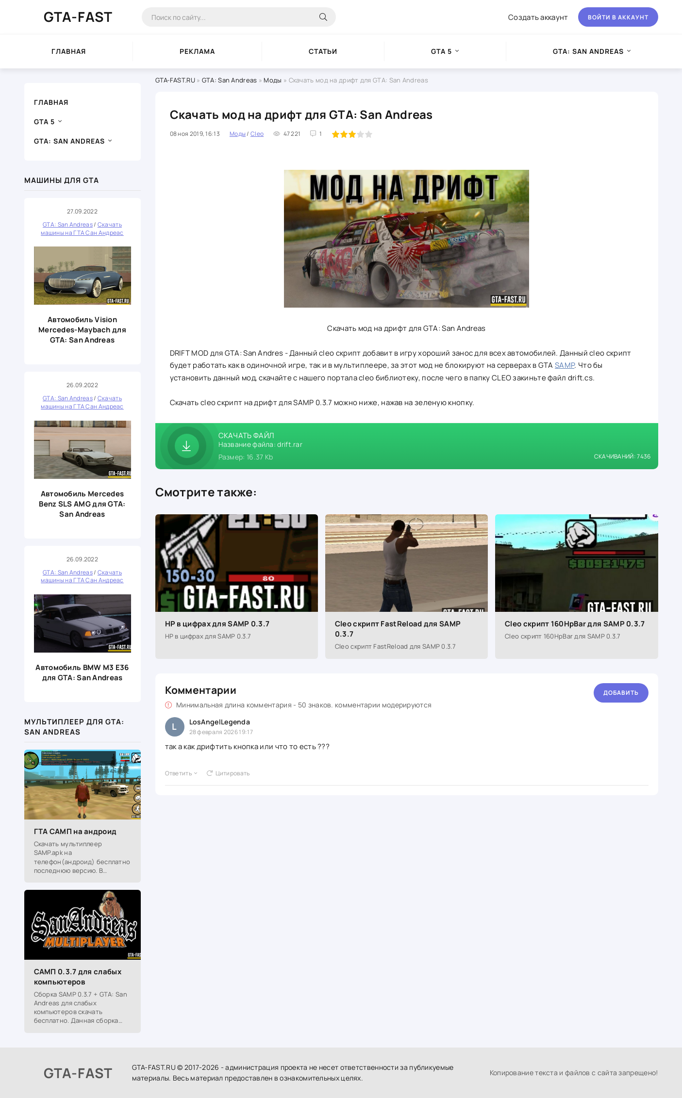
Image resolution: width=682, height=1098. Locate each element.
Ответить (181, 773)
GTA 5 (441, 51)
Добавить (621, 692)
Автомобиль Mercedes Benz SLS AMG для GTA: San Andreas (82, 504)
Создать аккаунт (538, 17)
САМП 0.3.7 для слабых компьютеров (77, 977)
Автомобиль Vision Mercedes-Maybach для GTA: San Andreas (82, 329)
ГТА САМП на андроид (75, 831)
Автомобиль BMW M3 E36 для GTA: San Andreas (82, 672)
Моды (273, 80)
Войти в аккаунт (618, 17)
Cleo (257, 134)
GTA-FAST (78, 16)
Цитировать (228, 773)
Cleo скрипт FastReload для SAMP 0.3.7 (398, 629)
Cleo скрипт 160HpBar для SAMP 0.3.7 (575, 624)
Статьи (323, 51)
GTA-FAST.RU (175, 80)
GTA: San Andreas (588, 51)
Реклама (197, 51)
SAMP (564, 365)
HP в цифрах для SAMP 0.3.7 (217, 624)
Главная (68, 51)
